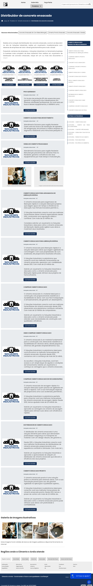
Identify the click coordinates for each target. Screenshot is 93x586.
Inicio (67, 577)
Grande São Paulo (53, 559)
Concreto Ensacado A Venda (76, 32)
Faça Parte (48, 2)
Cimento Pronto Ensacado (57, 32)
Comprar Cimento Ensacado (77, 90)
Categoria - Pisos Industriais (76, 140)
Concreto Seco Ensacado (76, 62)
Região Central (6, 559)
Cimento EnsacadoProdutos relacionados (77, 43)
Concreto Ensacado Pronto (77, 76)
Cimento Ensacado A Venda (77, 72)
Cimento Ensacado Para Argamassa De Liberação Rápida (78, 52)
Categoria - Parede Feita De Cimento (78, 137)
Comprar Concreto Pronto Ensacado (77, 67)
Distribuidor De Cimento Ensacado (75, 95)
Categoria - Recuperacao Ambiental (78, 143)
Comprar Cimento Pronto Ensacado (76, 57)
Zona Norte (16, 559)
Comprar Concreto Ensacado (78, 106)
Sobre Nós (35, 2)
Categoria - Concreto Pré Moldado (78, 129)
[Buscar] (90, 4)
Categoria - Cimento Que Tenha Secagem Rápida (79, 125)
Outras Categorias (75, 116)
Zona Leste (42, 559)
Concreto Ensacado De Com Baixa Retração (33, 32)
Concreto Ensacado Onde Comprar (76, 101)
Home (23, 2)
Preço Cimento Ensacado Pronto (76, 81)
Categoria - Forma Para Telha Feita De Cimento (79, 133)
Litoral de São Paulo (66, 559)
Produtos (36, 6)
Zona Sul (33, 559)
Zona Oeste (25, 559)
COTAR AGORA (8, 84)
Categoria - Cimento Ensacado (77, 122)
